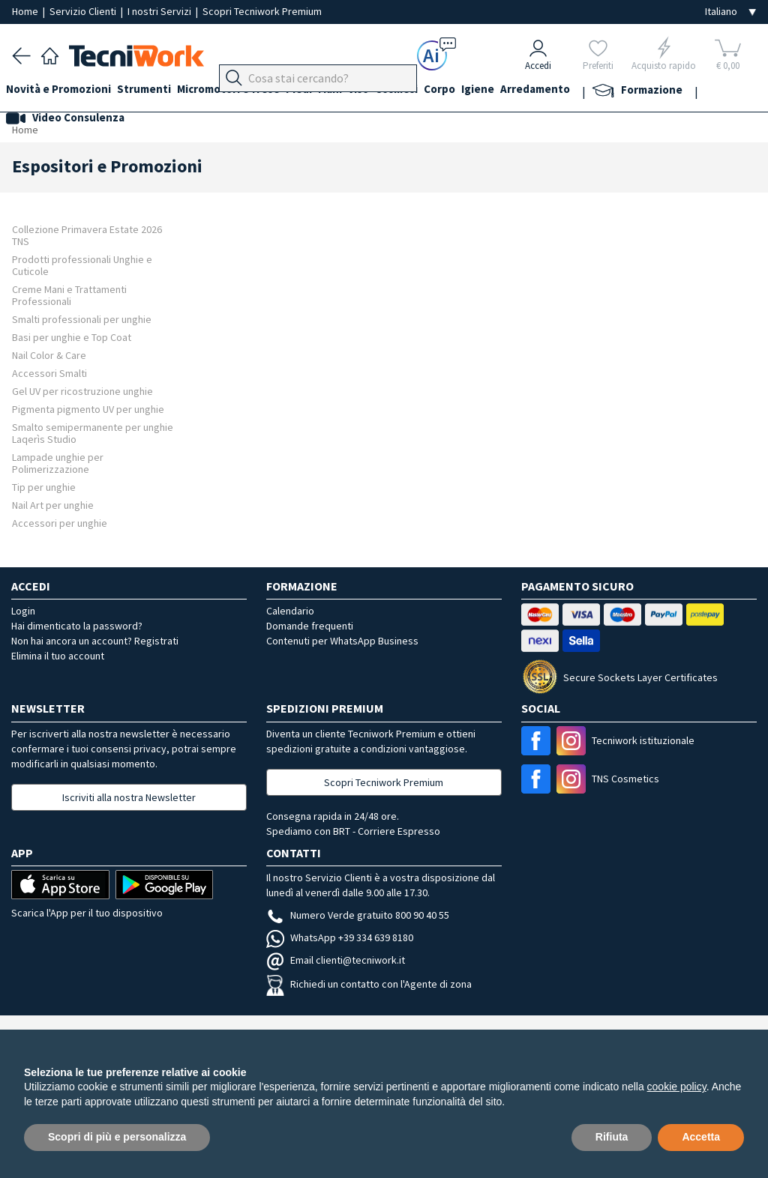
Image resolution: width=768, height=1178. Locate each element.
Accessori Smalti (49, 372)
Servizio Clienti (84, 11)
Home (26, 11)
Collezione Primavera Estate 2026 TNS (87, 235)
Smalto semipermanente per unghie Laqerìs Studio (92, 432)
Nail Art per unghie (53, 504)
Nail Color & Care (49, 354)
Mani (360, 91)
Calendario (290, 610)
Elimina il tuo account (57, 655)
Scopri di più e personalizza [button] (117, 1137)
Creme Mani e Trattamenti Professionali (69, 295)
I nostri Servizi (161, 11)
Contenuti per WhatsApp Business (342, 640)
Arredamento (595, 91)
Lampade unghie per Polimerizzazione (58, 462)
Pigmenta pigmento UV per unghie (88, 408)
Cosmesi (438, 91)
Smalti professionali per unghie (82, 318)
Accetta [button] (701, 1137)
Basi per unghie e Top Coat (71, 336)
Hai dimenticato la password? (76, 625)
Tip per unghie (44, 486)
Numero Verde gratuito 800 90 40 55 (357, 915)
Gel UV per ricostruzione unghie (82, 390)
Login (23, 610)
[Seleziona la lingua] (730, 11)
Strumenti (156, 91)
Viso (394, 91)
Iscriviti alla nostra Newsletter (129, 797)
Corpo (487, 91)
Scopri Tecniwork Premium (262, 11)
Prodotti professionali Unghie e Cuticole (82, 265)
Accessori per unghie (59, 522)
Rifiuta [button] (612, 1137)
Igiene (531, 91)
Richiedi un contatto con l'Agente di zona (369, 984)
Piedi (323, 91)
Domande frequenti (309, 625)
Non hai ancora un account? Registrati (94, 640)
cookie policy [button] (676, 1087)
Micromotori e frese (246, 91)
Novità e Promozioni (64, 91)
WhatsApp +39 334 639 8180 (339, 937)
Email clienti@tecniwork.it (335, 960)
